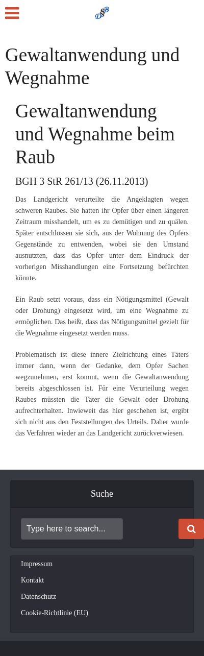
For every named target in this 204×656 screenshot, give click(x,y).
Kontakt (32, 580)
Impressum (37, 564)
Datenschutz (38, 596)
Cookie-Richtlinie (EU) (54, 613)
